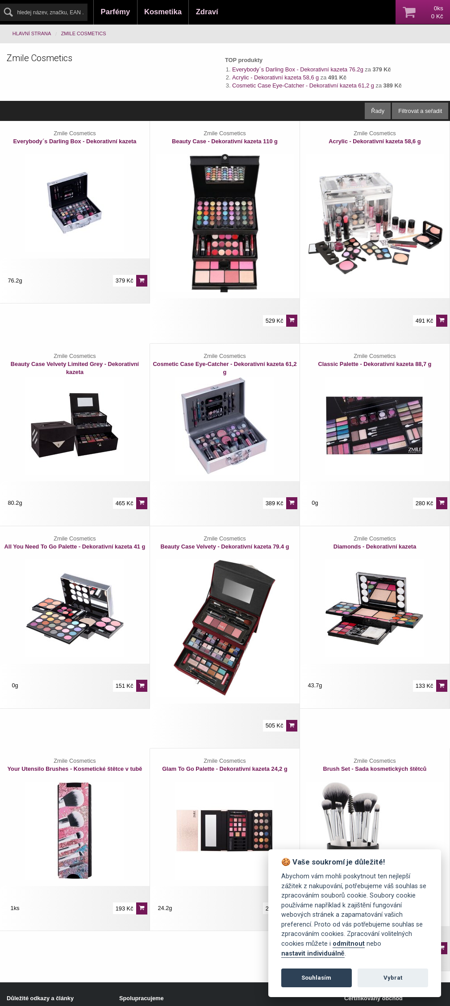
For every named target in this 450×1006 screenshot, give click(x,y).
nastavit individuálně (313, 953)
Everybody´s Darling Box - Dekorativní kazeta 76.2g (297, 69)
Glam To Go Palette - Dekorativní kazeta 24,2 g (225, 768)
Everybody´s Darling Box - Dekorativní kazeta (75, 141)
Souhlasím (316, 977)
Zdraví (207, 12)
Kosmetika (163, 12)
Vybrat (392, 977)
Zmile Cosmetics (83, 33)
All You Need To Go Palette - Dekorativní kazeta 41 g (75, 546)
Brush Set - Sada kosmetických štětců (375, 768)
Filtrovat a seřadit (420, 111)
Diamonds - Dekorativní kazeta (375, 546)
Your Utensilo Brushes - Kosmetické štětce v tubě (74, 768)
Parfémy (115, 12)
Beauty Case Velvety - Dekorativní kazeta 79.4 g (224, 546)
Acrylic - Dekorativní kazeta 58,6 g (276, 77)
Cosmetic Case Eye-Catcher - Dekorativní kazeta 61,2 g (303, 85)
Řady (377, 111)
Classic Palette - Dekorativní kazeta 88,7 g (374, 364)
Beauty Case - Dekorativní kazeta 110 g (225, 141)
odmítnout (349, 944)
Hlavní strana (31, 33)
